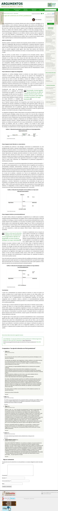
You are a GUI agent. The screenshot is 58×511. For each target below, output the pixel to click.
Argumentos (13, 4)
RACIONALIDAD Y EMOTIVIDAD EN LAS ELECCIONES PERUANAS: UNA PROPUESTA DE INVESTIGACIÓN (50, 33)
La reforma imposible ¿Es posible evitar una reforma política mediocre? (50, 76)
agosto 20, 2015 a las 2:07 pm (9, 352)
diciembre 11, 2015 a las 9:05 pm (10, 440)
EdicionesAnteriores (25, 10)
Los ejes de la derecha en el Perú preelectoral (50, 88)
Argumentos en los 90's (34, 10)
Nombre (4, 478)
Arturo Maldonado (52, 36)
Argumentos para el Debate (17, 10)
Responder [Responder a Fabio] (6, 394)
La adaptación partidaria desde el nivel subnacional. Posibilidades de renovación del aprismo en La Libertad (50, 56)
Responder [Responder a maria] (6, 438)
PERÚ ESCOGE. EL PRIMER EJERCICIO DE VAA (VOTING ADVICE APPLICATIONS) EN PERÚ (50, 40)
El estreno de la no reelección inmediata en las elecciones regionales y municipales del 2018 (50, 64)
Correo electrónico (6, 481)
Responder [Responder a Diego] (6, 430)
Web (3, 483)
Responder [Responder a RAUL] (6, 404)
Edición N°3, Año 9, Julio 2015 (7, 13)
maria (5, 432)
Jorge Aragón (49, 67)
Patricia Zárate (53, 43)
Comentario (4, 475)
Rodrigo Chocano (52, 51)
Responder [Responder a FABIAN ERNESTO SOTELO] (6, 456)
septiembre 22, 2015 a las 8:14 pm (9, 433)
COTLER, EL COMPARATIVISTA (49, 81)
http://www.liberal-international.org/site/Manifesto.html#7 (21, 376)
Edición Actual (6, 9)
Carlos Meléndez (38, 19)
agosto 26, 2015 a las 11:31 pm (10, 407)
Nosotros (41, 9)
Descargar (16, 13)
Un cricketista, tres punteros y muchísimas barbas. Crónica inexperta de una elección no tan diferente (50, 48)
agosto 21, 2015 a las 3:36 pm (9, 397)
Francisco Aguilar (52, 60)
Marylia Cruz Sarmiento (54, 68)
